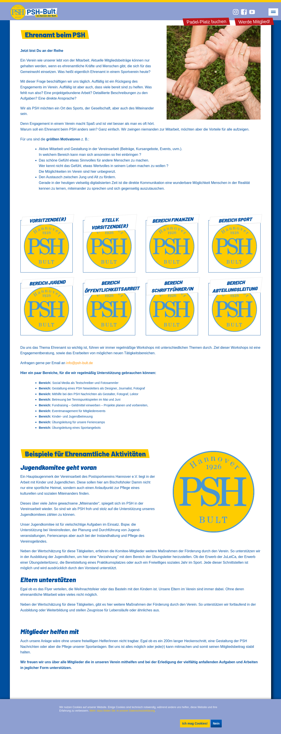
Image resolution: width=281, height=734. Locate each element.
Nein (216, 723)
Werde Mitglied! (254, 21)
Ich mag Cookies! (195, 723)
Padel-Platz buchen (206, 22)
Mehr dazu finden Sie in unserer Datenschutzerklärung (122, 710)
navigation (273, 12)
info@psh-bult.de (79, 363)
